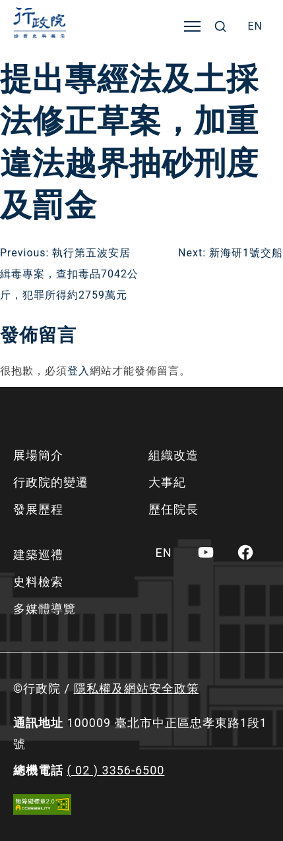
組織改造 (173, 455)
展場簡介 (38, 455)
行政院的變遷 (50, 482)
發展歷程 (38, 509)
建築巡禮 (38, 555)
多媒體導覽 (44, 609)
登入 (78, 370)
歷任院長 (173, 509)
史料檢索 (38, 582)
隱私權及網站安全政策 (136, 688)
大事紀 (167, 482)
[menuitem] (255, 26)
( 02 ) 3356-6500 (115, 770)
